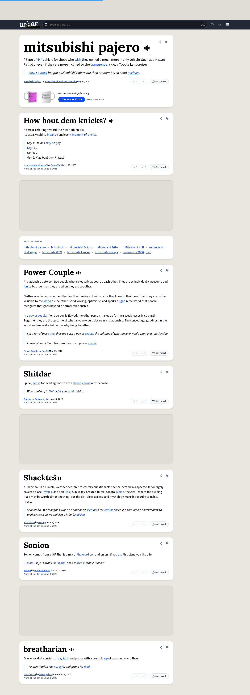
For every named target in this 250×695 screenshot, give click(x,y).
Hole (68, 492)
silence (92, 135)
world (47, 301)
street (77, 383)
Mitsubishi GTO (52, 252)
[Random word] (203, 25)
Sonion (27, 570)
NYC (51, 391)
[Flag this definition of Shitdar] (167, 372)
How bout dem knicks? (35, 165)
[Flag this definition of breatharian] (167, 647)
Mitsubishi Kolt (134, 247)
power (33, 315)
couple (42, 315)
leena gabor (45, 674)
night (61, 563)
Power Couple (31, 351)
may (48, 143)
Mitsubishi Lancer (78, 252)
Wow (31, 72)
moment (77, 135)
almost (42, 72)
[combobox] (124, 24)
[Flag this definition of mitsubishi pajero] (166, 42)
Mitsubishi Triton (108, 247)
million (80, 515)
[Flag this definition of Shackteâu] (167, 476)
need (70, 391)
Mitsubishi (57, 247)
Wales (48, 492)
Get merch (159, 81)
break (50, 135)
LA (59, 391)
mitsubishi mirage (106, 252)
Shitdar (27, 399)
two (52, 334)
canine (86, 383)
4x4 (39, 59)
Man (30, 563)
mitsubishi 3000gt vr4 (137, 252)
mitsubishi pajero (32, 81)
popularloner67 (42, 570)
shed (89, 510)
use (120, 554)
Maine (120, 492)
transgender (99, 64)
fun (26, 286)
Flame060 (55, 165)
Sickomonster (42, 399)
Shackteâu (29, 522)
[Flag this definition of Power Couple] (167, 270)
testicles (133, 72)
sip (106, 658)
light (122, 301)
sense (36, 383)
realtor (108, 510)
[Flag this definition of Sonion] (167, 543)
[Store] (212, 25)
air (59, 658)
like (144, 554)
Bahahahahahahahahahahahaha (61, 81)
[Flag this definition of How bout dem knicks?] (167, 118)
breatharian (30, 674)
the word (83, 554)
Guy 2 (30, 148)
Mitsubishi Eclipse (80, 247)
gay (58, 143)
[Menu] (227, 25)
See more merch (95, 99)
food (87, 667)
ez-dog (42, 522)
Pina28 (45, 351)
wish (78, 59)
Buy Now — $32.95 (72, 99)
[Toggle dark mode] (220, 25)
